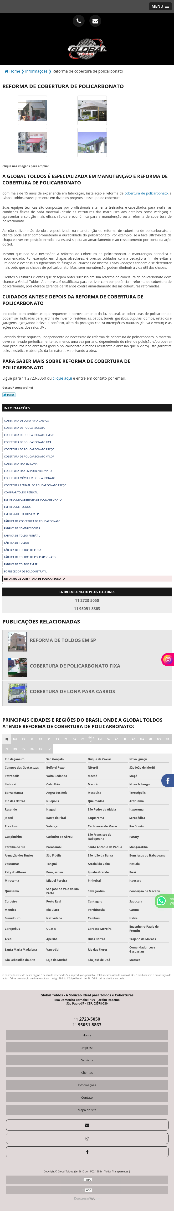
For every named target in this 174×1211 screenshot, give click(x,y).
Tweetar (8, 394)
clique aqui (62, 378)
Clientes (87, 1072)
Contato (87, 1097)
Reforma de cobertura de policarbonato (34, 578)
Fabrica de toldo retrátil (22, 535)
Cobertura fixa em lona (20, 463)
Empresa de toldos (17, 506)
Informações (17, 408)
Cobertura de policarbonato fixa (27, 442)
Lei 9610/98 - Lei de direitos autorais (104, 978)
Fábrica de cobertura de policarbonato (32, 521)
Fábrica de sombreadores (22, 528)
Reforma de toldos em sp (63, 640)
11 (87, 1019)
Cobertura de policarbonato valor (29, 456)
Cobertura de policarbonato (24, 427)
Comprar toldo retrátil (21, 492)
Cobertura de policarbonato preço (29, 449)
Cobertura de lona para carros (26, 420)
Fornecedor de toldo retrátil (25, 571)
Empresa (87, 1047)
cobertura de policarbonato (146, 193)
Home (87, 1035)
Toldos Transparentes (116, 1171)
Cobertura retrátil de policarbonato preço (35, 485)
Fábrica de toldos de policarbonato (30, 557)
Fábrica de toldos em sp (21, 564)
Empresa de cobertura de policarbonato (33, 499)
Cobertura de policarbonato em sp (29, 435)
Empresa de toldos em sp (21, 514)
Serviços (87, 1060)
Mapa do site (87, 1110)
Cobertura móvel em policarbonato (29, 478)
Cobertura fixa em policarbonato (28, 471)
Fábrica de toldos (16, 542)
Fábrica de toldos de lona (22, 550)
